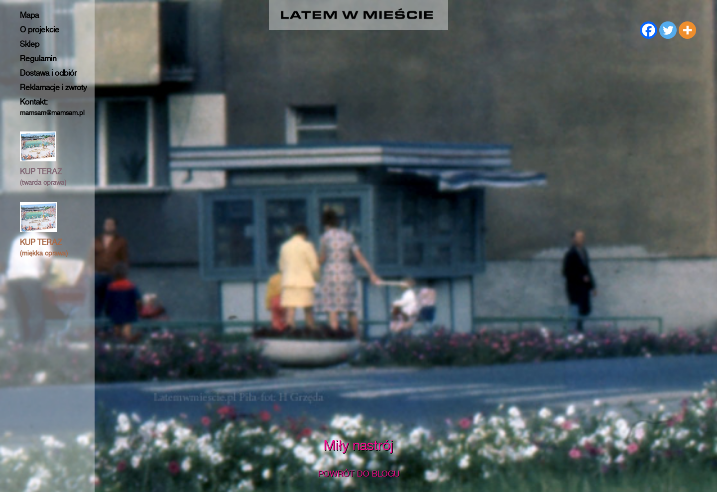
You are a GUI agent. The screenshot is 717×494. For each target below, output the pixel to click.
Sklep (29, 44)
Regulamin (38, 58)
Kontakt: (52, 107)
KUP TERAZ (43, 176)
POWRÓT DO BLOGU (358, 473)
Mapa (29, 15)
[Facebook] (648, 30)
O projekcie (39, 29)
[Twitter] (668, 30)
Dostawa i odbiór (48, 73)
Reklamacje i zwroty (53, 87)
